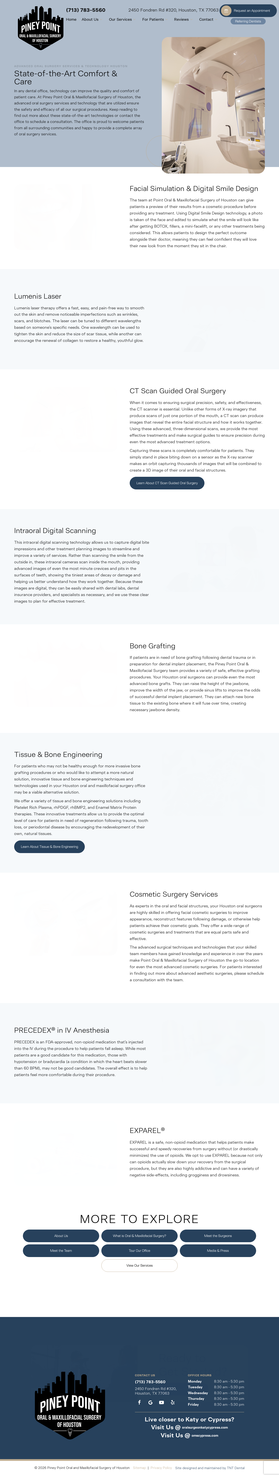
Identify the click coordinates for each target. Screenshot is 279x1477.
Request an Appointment (245, 10)
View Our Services (139, 1267)
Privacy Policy (161, 1469)
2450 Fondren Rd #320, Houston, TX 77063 (165, 10)
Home (62, 19)
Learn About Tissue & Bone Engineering (49, 849)
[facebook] (139, 1405)
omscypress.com (205, 1438)
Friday (193, 1406)
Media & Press (218, 1253)
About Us (84, 19)
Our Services (114, 19)
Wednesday (198, 1395)
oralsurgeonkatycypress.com (205, 1429)
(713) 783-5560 (77, 10)
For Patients (147, 19)
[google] (150, 1405)
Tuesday (195, 1389)
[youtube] (161, 1405)
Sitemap (139, 1469)
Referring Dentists (248, 21)
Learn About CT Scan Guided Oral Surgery (167, 484)
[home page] (25, 26)
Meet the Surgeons (218, 1238)
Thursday (196, 1401)
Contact (200, 19)
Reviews (175, 19)
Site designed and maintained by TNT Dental (210, 1470)
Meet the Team (61, 1253)
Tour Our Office (139, 1253)
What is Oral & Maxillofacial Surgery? (139, 1238)
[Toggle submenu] (92, 19)
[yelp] (172, 1405)
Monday (195, 1383)
